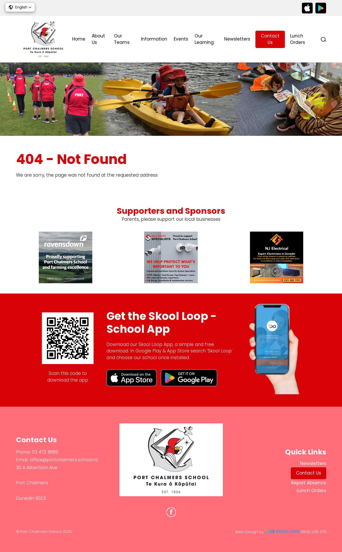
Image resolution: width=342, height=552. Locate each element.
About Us (98, 39)
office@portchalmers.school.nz (64, 460)
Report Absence (308, 483)
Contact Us (270, 39)
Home (78, 39)
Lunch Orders (297, 39)
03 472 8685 (45, 452)
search (323, 39)
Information (154, 39)
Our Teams (122, 39)
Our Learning (204, 39)
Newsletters (237, 39)
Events (181, 39)
